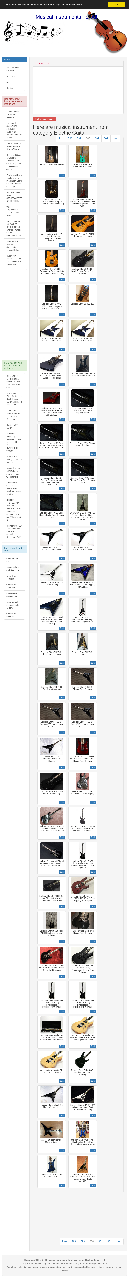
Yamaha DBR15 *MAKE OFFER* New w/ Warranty (13, 146)
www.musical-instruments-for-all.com (13, 605)
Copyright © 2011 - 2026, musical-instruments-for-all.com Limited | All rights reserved (64, 1260)
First (60, 138)
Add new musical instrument (13, 69)
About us (10, 82)
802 (106, 138)
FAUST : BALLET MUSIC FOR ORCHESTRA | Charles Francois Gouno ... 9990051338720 (14, 228)
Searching (10, 76)
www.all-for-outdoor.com (11, 594)
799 (79, 138)
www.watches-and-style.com (12, 568)
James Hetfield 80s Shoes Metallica (13, 115)
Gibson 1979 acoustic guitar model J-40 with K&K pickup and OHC (13, 382)
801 (97, 138)
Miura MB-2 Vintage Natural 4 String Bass (14, 460)
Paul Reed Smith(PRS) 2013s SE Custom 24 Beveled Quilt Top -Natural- (14, 130)
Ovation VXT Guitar (12, 426)
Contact (9, 88)
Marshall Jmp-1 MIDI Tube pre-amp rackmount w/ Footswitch (13, 472)
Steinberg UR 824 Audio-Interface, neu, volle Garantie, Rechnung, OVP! (14, 531)
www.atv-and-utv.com (12, 560)
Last (115, 138)
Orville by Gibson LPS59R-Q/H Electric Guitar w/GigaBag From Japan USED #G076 (14, 162)
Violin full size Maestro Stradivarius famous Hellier (12, 245)
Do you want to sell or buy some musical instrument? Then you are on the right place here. (64, 1263)
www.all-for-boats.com (11, 615)
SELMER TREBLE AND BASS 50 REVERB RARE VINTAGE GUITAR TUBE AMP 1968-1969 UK (13, 510)
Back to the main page (44, 119)
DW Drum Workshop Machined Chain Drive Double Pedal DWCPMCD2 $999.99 (13, 442)
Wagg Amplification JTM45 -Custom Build (13, 211)
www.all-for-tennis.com (11, 586)
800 (88, 138)
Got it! (116, 4)
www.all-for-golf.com (11, 577)
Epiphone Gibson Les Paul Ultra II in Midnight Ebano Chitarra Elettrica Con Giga (14, 181)
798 (70, 138)
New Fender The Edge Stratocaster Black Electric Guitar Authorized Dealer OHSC (14, 399)
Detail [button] (62, 175)
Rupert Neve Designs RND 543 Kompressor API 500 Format (14, 260)
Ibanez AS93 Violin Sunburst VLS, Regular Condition (13, 414)
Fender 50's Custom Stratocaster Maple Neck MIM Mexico (13, 488)
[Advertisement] (14, 316)
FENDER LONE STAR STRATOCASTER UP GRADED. (14, 196)
